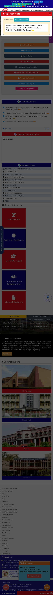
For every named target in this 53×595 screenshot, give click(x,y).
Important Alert (21, 19)
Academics (8, 19)
